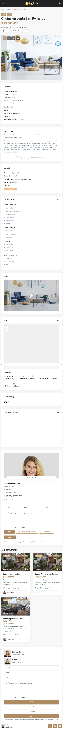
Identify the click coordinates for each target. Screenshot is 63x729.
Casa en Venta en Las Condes (14, 574)
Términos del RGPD (20, 528)
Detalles (7, 87)
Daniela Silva (10, 592)
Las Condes (8, 569)
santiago (38, 569)
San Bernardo (23, 27)
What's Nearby (9, 397)
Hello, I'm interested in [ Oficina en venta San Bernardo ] (31, 518)
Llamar (27, 531)
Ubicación (7, 168)
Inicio (2, 9)
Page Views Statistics (11, 412)
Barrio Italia (8, 613)
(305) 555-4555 (11, 489)
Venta (3, 14)
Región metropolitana (24, 179)
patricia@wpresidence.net (14, 496)
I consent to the (16, 528)
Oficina (8, 9)
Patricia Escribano (12, 483)
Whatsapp (46, 531)
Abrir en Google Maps (10, 189)
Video (6, 276)
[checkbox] (5, 528)
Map (5, 320)
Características (9, 199)
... (13, 584)
